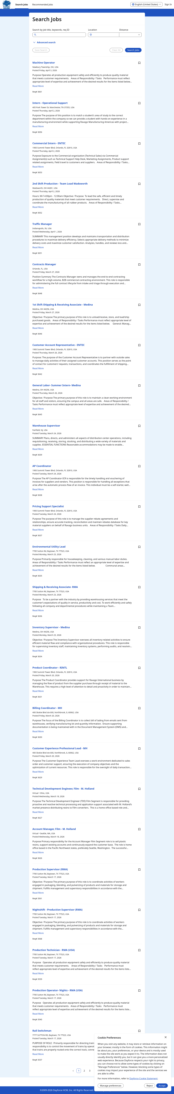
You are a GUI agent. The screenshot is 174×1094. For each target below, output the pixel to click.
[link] (79, 1071)
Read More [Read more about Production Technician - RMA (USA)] (38, 973)
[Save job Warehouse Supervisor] (139, 426)
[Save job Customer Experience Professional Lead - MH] (139, 748)
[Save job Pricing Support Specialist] (139, 506)
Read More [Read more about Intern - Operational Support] (38, 126)
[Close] (165, 1037)
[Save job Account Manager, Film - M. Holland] (139, 829)
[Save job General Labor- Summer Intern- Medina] (139, 385)
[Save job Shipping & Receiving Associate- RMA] (139, 587)
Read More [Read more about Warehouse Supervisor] (38, 449)
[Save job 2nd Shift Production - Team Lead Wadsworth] (139, 184)
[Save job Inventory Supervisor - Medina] (139, 627)
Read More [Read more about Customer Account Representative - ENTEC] (38, 368)
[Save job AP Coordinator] (139, 466)
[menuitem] (6, 4)
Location (92, 29)
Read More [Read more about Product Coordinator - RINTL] (38, 691)
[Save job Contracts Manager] (139, 264)
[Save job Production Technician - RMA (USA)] (139, 950)
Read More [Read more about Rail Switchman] (38, 1054)
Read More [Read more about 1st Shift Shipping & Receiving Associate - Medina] (38, 328)
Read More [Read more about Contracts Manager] (38, 287)
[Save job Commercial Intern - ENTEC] (139, 143)
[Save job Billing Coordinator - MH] (139, 708)
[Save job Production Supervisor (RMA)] (139, 869)
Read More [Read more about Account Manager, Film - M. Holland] (38, 852)
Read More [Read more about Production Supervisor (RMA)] (38, 892)
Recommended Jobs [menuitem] (42, 4)
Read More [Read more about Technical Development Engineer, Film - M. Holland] (38, 812)
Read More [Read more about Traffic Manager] (38, 247)
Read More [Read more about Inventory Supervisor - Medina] (38, 650)
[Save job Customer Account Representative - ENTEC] (139, 345)
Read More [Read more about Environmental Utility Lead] (38, 570)
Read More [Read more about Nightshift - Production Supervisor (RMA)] (38, 933)
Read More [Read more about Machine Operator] (38, 86)
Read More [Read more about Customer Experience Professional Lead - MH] (38, 771)
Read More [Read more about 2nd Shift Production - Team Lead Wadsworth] (38, 207)
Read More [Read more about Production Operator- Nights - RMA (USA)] (38, 1013)
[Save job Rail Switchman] (139, 1031)
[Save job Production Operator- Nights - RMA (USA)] (139, 990)
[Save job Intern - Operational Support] (139, 103)
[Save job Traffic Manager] (139, 224)
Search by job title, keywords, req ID (50, 29)
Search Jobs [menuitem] (21, 4)
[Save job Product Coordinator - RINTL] (139, 668)
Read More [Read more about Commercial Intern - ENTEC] (38, 166)
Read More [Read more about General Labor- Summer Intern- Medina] (38, 408)
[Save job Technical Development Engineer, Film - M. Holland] (139, 789)
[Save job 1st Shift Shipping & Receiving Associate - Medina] (139, 305)
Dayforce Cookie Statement (143, 1078)
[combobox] (105, 34)
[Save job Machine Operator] (139, 63)
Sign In (168, 4)
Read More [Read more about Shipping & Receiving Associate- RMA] (38, 610)
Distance (123, 29)
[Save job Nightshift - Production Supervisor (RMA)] (139, 910)
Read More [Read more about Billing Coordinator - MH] (38, 731)
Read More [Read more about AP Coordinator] (38, 489)
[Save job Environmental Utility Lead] (139, 547)
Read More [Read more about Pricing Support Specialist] (38, 529)
